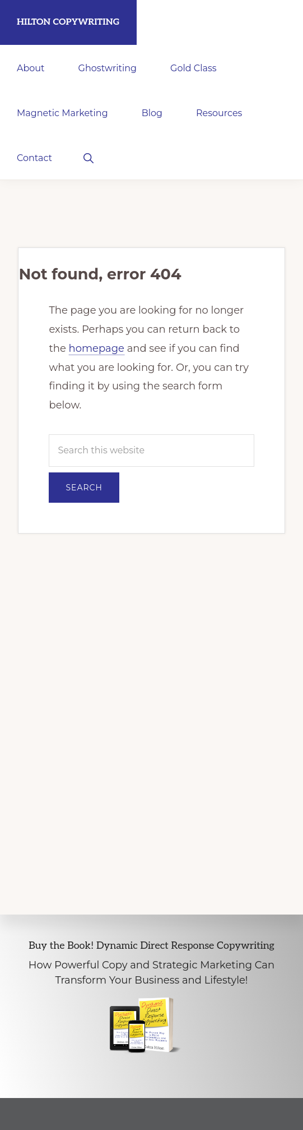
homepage (96, 348)
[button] (88, 157)
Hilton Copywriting (68, 22)
